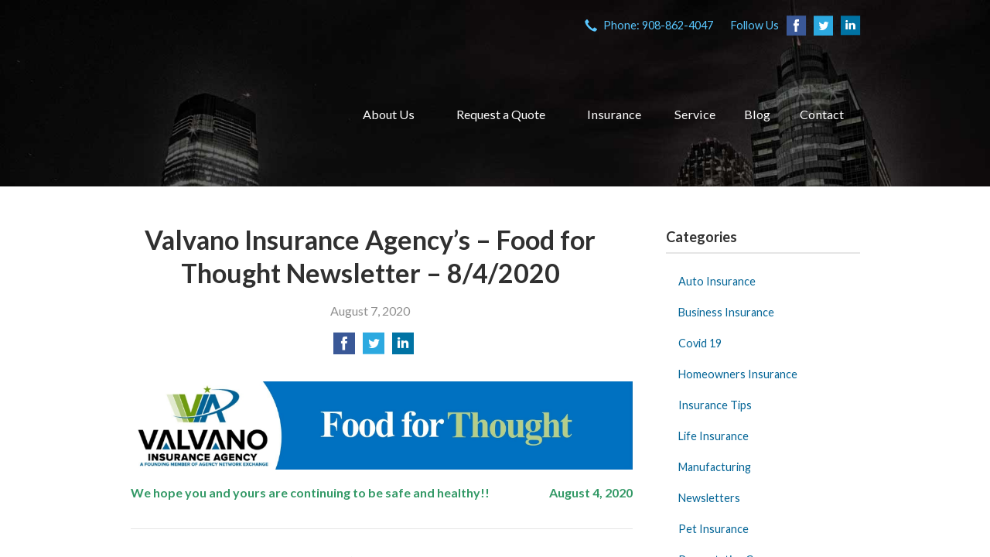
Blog (757, 114)
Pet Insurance (713, 528)
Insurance (614, 114)
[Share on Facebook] (344, 347)
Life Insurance (713, 436)
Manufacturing (714, 466)
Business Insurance (726, 312)
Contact (822, 114)
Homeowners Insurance (737, 374)
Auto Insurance (717, 281)
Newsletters (709, 497)
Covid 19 (700, 343)
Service (694, 114)
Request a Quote (500, 114)
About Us (389, 114)
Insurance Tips (715, 405)
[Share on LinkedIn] (403, 347)
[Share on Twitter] (373, 347)
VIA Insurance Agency (226, 114)
